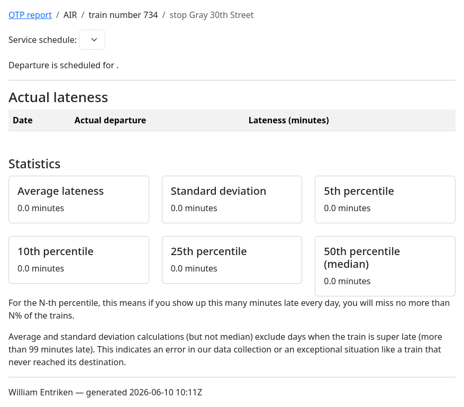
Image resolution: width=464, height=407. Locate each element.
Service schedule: (42, 40)
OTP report (30, 15)
